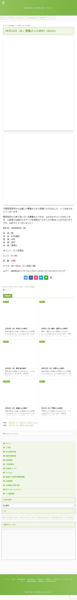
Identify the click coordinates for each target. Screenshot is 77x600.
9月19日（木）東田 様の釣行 (15, 368)
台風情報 (9, 482)
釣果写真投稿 (11, 456)
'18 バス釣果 (8, 287)
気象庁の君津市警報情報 (16, 477)
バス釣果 (25, 287)
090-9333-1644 (38, 593)
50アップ (7, 290)
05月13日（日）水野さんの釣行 (53, 368)
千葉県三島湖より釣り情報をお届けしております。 (38, 590)
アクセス (9, 473)
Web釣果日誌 (11, 452)
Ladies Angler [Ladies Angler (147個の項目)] (32, 17)
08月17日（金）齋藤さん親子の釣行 (21, 426)
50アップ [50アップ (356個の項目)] (4, 17)
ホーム (8, 444)
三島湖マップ (57, 577)
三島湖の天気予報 (13, 486)
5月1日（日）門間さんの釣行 (52, 408)
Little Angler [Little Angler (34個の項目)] (42, 17)
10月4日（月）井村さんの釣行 (16, 328)
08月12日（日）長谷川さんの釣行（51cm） (24, 423)
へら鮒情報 (10, 494)
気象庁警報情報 (31, 579)
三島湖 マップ (11, 469)
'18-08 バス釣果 (17, 287)
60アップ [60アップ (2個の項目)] (21, 17)
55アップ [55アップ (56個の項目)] (13, 17)
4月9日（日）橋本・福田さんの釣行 (54, 328)
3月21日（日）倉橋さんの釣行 (16, 408)
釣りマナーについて (14, 490)
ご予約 (8, 448)
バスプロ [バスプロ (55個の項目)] (52, 17)
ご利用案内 (10, 465)
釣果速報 (31, 287)
